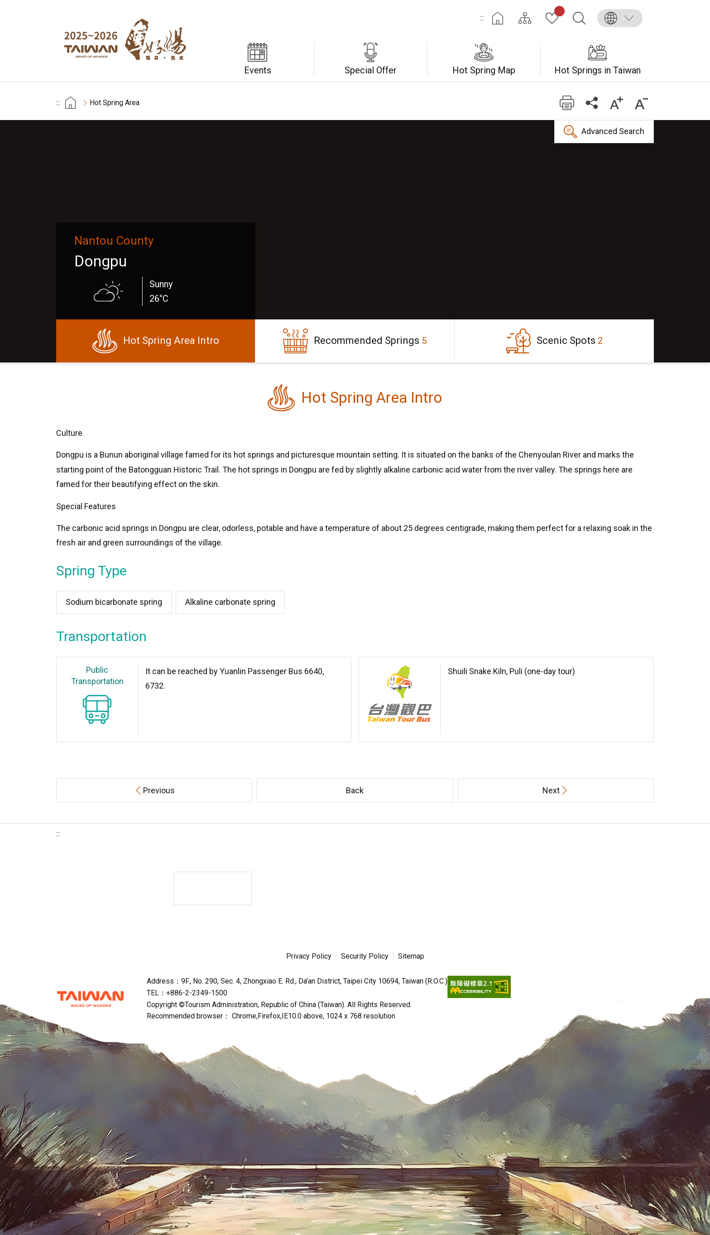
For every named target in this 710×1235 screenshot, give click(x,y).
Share (591, 102)
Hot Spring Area (114, 102)
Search (579, 18)
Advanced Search (612, 131)
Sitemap (411, 956)
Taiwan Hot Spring (128, 40)
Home (498, 18)
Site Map (525, 18)
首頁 (70, 102)
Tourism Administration (90, 999)
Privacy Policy (308, 956)
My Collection (557, 12)
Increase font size (616, 102)
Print (566, 102)
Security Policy (365, 956)
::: (482, 18)
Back (355, 790)
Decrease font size (641, 102)
